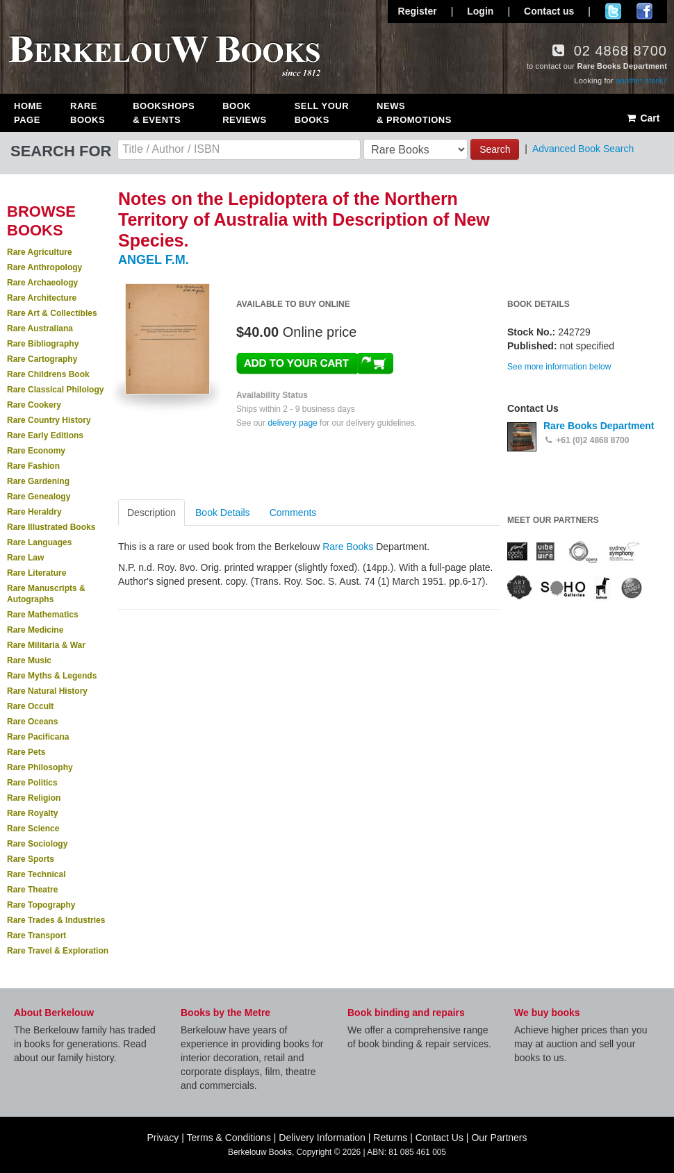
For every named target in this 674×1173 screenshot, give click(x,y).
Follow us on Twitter (613, 11)
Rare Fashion (33, 466)
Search (494, 149)
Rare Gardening (38, 481)
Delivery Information (322, 1137)
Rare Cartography (42, 359)
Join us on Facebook (644, 11)
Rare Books (87, 113)
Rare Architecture (41, 298)
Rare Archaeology (42, 283)
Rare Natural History (47, 691)
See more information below (559, 367)
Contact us (549, 11)
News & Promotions (414, 113)
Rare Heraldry (34, 512)
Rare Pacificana (38, 737)
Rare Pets (26, 752)
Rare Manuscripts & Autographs (46, 593)
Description (151, 512)
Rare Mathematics (43, 614)
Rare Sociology (37, 844)
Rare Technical (36, 874)
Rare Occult (30, 706)
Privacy (163, 1137)
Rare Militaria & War (46, 645)
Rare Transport (36, 935)
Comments (293, 512)
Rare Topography (41, 905)
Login (480, 11)
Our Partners (499, 1137)
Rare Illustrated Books (51, 527)
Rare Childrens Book (48, 374)
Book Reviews (244, 113)
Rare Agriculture (39, 252)
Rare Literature (36, 573)
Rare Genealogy (38, 496)
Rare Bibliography (43, 344)
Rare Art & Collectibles (52, 313)
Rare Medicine (35, 630)
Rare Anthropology (44, 267)
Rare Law (25, 558)
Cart (642, 118)
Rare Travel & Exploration (57, 951)
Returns (390, 1137)
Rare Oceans (32, 721)
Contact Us (439, 1137)
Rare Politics (32, 783)
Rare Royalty (32, 813)
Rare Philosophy (40, 767)
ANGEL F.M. (153, 260)
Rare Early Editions (45, 435)
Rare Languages (39, 542)
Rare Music (29, 660)
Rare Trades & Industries (56, 920)
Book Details (222, 512)
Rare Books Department (599, 425)
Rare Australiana (40, 328)
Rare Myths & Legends (52, 676)
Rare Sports (30, 859)
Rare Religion (33, 798)
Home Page (28, 113)
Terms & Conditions (229, 1137)
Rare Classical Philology (55, 389)
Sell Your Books (322, 113)
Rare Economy (36, 451)
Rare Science (33, 828)
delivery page (292, 423)
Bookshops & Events (164, 113)
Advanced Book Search (583, 148)
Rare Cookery (34, 405)
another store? (641, 80)
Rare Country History (49, 420)
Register (417, 11)
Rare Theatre (32, 890)
